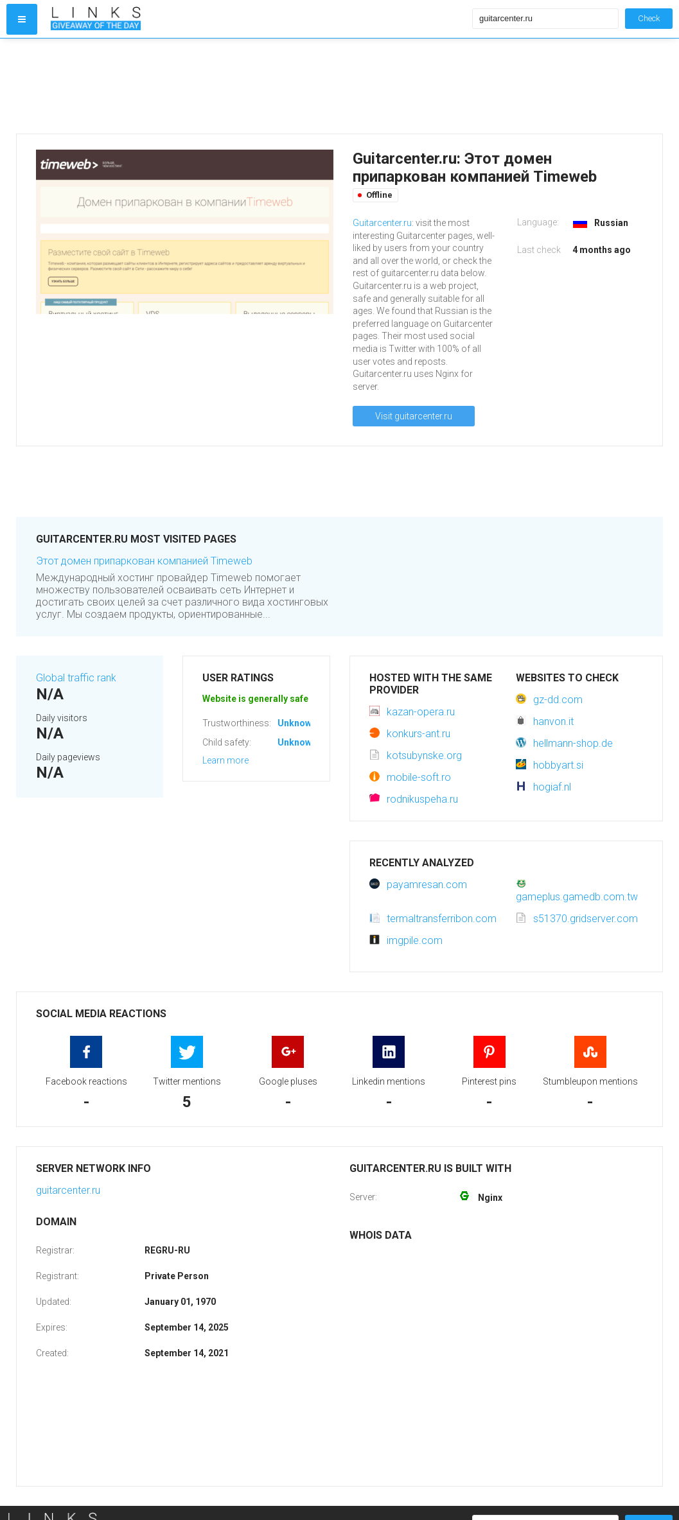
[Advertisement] (258, 86)
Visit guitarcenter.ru (413, 416)
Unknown (297, 723)
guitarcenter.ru (68, 1190)
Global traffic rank (76, 678)
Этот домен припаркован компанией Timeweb (144, 561)
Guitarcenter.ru (382, 223)
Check (649, 18)
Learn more (225, 760)
